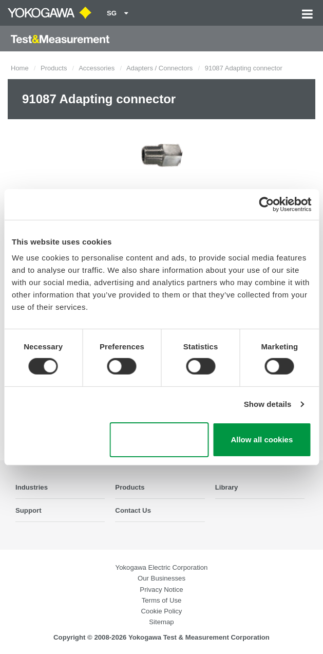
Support (28, 510)
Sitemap (161, 622)
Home (20, 68)
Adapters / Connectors (159, 68)
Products (54, 68)
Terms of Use (162, 600)
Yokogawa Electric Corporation (162, 567)
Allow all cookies (262, 439)
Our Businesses (161, 578)
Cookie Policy (161, 611)
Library (226, 487)
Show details (268, 404)
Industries (31, 487)
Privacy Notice (161, 589)
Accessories (97, 68)
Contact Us (133, 510)
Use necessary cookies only (159, 440)
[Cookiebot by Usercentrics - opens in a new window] (266, 204)
